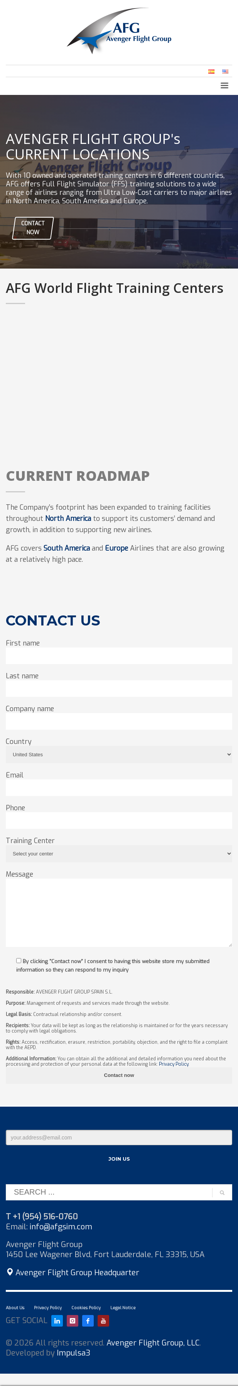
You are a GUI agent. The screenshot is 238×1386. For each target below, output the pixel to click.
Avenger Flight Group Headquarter (72, 1273)
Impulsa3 (73, 1353)
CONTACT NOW (33, 228)
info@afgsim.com (61, 1227)
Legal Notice (123, 1308)
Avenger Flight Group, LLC (152, 1343)
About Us (15, 1308)
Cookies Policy (86, 1308)
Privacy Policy (173, 1064)
